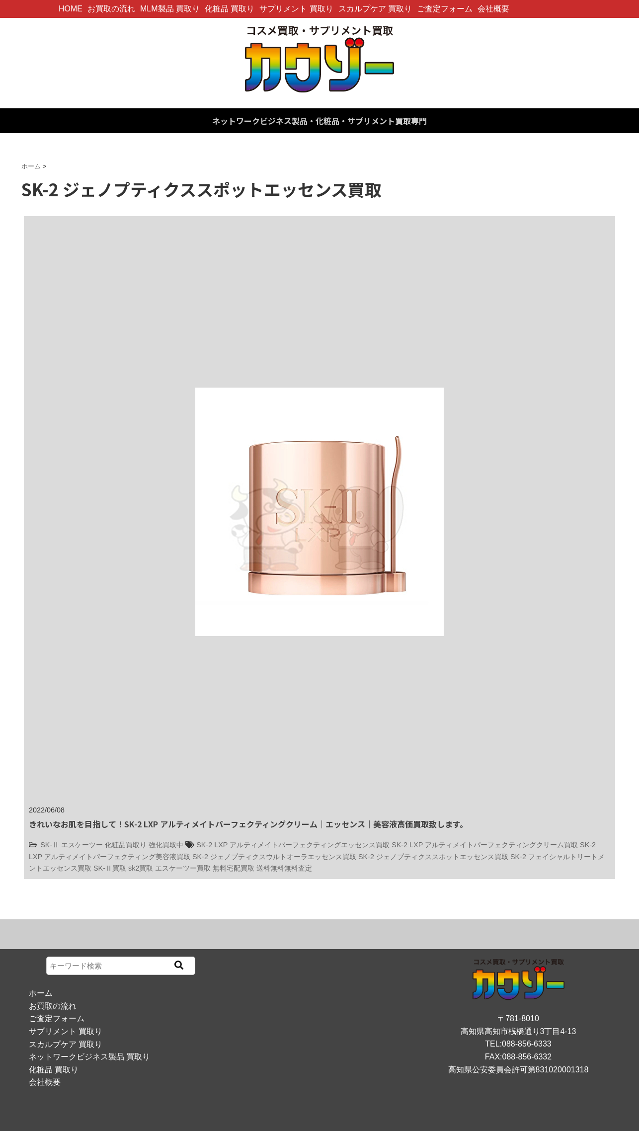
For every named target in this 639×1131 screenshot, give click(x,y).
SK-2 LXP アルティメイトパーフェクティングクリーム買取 (485, 845)
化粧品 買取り (229, 8)
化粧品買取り (126, 845)
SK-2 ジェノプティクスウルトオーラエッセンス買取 (274, 857)
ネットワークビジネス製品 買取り (89, 1056)
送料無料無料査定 (284, 868)
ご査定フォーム (445, 8)
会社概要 (493, 8)
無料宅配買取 (233, 868)
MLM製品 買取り (170, 8)
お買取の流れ (111, 8)
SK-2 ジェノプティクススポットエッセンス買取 (433, 857)
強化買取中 (166, 845)
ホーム (41, 993)
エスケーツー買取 (183, 868)
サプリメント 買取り (296, 8)
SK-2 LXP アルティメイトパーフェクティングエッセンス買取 (293, 845)
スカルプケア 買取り (375, 8)
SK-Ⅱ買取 (109, 868)
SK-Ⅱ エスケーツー (71, 845)
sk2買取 (140, 868)
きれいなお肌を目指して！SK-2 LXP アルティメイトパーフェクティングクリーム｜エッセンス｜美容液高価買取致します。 (248, 824)
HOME (70, 8)
